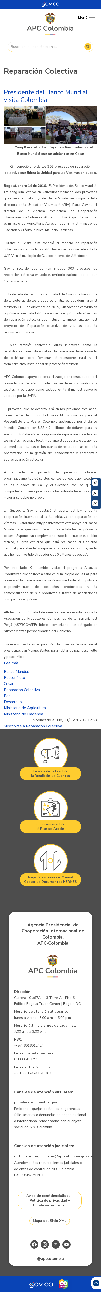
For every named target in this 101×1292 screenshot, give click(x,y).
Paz (7, 695)
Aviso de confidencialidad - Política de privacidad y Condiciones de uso (49, 1200)
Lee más (11, 663)
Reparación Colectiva (22, 689)
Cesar (8, 683)
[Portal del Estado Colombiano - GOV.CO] (50, 4)
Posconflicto (14, 677)
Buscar (88, 47)
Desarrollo (13, 701)
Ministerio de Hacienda (23, 714)
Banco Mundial (16, 671)
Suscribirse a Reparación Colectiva (33, 726)
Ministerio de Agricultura (25, 708)
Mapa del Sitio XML (49, 1220)
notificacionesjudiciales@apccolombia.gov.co (53, 1156)
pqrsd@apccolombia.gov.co (38, 1102)
